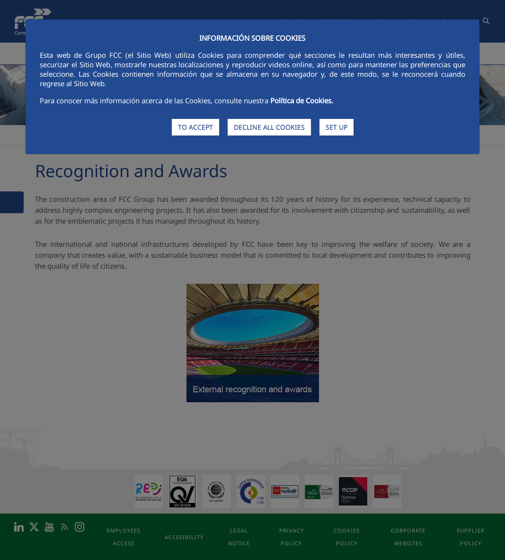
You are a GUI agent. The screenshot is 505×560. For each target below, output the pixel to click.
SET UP (336, 127)
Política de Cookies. (301, 100)
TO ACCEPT (195, 127)
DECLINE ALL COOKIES (269, 127)
